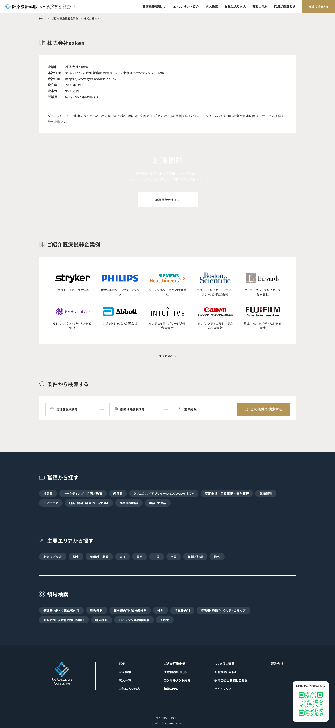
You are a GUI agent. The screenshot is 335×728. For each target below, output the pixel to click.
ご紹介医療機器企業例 (65, 18)
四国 (174, 557)
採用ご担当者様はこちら (230, 680)
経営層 (118, 493)
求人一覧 (125, 680)
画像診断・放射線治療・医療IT (64, 620)
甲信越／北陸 (99, 557)
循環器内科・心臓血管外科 (61, 610)
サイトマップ (222, 688)
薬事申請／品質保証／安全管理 (227, 493)
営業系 (48, 493)
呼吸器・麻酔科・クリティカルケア (223, 610)
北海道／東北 (52, 557)
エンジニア (51, 503)
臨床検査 (101, 620)
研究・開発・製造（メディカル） (89, 503)
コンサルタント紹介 (185, 6)
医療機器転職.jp (153, 6)
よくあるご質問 (224, 663)
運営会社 (277, 663)
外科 (160, 610)
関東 (76, 557)
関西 (140, 557)
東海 (122, 557)
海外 (217, 557)
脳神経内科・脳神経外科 (130, 610)
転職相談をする (319, 6)
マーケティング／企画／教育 (82, 493)
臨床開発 (266, 493)
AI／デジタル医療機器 (134, 620)
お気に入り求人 (235, 6)
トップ (42, 18)
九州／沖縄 (195, 557)
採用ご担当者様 (285, 6)
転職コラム (260, 6)
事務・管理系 (157, 503)
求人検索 (212, 6)
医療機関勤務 (128, 503)
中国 (156, 557)
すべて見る (166, 356)
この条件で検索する (266, 409)
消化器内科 (182, 610)
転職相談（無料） (225, 672)
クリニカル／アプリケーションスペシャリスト (163, 493)
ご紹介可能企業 (174, 663)
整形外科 (96, 610)
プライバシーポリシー (167, 718)
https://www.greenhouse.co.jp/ (90, 78)
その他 (164, 620)
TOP (122, 663)
